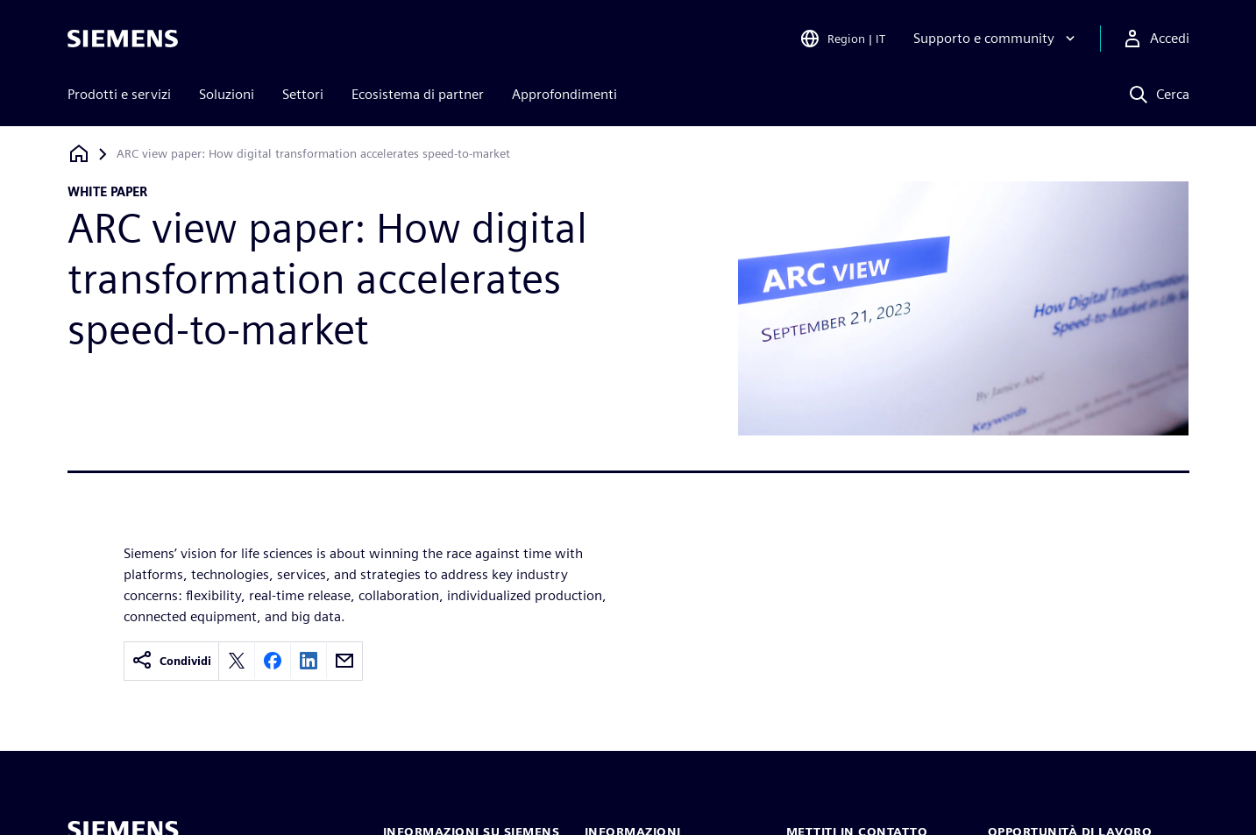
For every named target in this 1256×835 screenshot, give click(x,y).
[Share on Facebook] (272, 660)
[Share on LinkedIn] (308, 660)
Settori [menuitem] (302, 94)
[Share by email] (344, 660)
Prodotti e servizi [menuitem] (119, 94)
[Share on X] (236, 660)
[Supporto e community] (996, 38)
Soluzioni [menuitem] (226, 94)
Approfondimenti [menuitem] (564, 94)
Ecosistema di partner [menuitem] (417, 94)
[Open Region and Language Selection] (842, 38)
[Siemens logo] (122, 38)
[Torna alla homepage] (78, 154)
